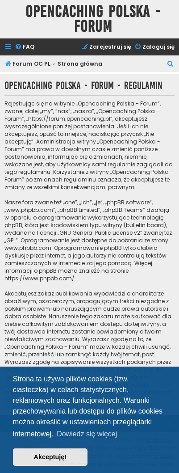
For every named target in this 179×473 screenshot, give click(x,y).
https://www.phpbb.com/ (39, 278)
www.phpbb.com (27, 248)
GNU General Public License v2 (99, 232)
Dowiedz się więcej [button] (87, 434)
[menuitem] (24, 47)
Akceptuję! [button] (50, 456)
